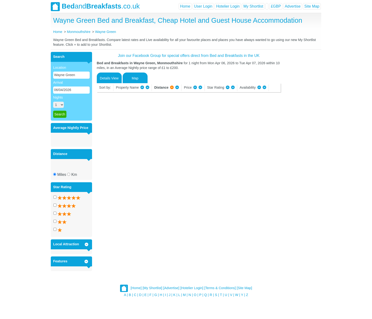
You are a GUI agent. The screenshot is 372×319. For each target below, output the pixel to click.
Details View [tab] (109, 78)
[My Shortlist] (152, 288)
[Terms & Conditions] (220, 288)
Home (185, 6)
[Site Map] (244, 288)
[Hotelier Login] (191, 288)
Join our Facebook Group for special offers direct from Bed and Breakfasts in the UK (188, 56)
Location (59, 67)
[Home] (136, 288)
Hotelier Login (228, 6)
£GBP (276, 6)
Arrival (58, 82)
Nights (58, 97)
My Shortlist (253, 6)
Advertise (293, 6)
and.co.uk (95, 6)
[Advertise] (171, 288)
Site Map (311, 6)
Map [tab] (135, 78)
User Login (203, 6)
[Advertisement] (300, 123)
